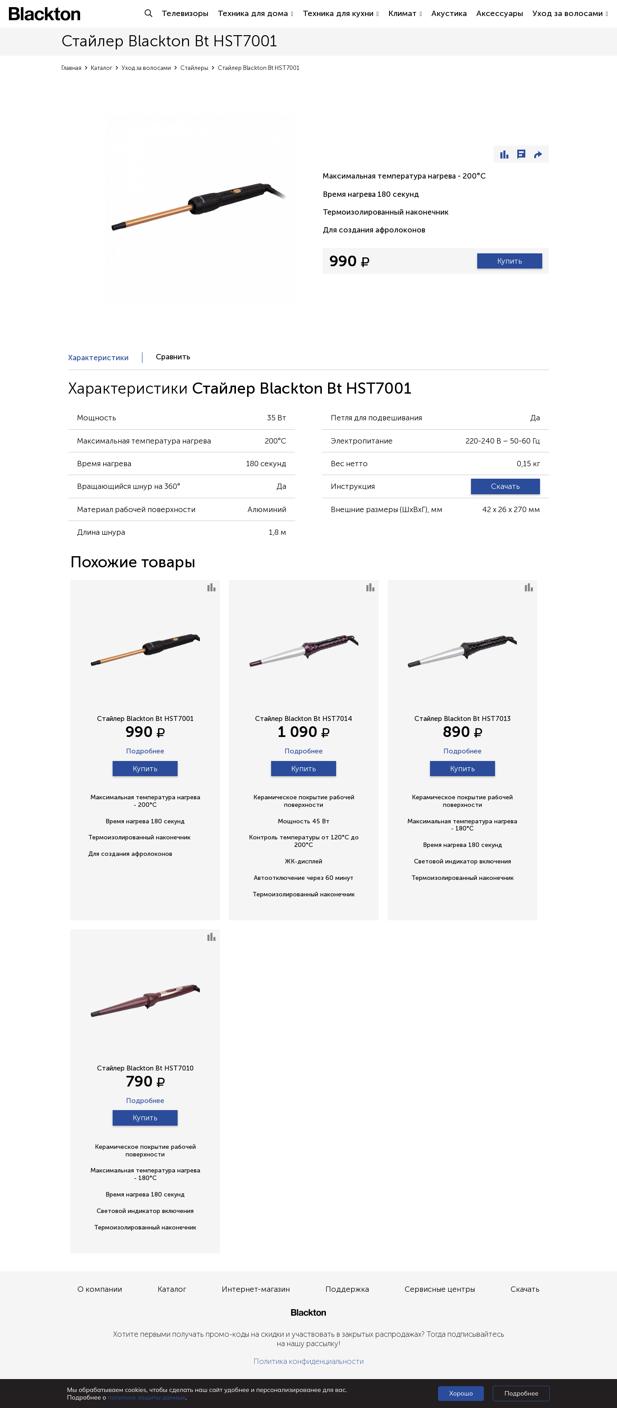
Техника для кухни (341, 13)
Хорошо (461, 1393)
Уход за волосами (570, 13)
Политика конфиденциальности (308, 1361)
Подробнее (145, 751)
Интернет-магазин (256, 1289)
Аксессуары (499, 13)
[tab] (105, 357)
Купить (509, 260)
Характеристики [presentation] (98, 357)
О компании (99, 1289)
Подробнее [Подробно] (521, 1393)
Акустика (449, 13)
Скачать (505, 486)
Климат (405, 13)
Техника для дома (255, 13)
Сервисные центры (440, 1289)
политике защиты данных (147, 1397)
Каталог (172, 1289)
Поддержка (347, 1289)
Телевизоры (185, 13)
